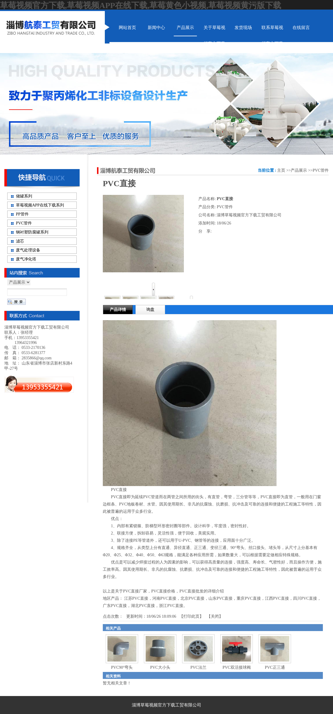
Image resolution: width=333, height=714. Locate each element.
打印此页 (191, 616)
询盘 (150, 309)
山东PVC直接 (220, 598)
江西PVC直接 (277, 598)
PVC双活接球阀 (236, 667)
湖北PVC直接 (143, 606)
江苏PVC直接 (136, 598)
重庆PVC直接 (249, 598)
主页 (281, 170)
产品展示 (299, 170)
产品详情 (118, 309)
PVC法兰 (198, 667)
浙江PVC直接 (171, 606)
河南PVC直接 (164, 598)
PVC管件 (321, 170)
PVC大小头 (160, 667)
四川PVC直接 (305, 598)
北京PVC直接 (192, 598)
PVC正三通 (275, 667)
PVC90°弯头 (122, 667)
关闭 (215, 616)
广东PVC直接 (115, 606)
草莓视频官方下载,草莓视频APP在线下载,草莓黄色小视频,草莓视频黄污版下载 (140, 5)
